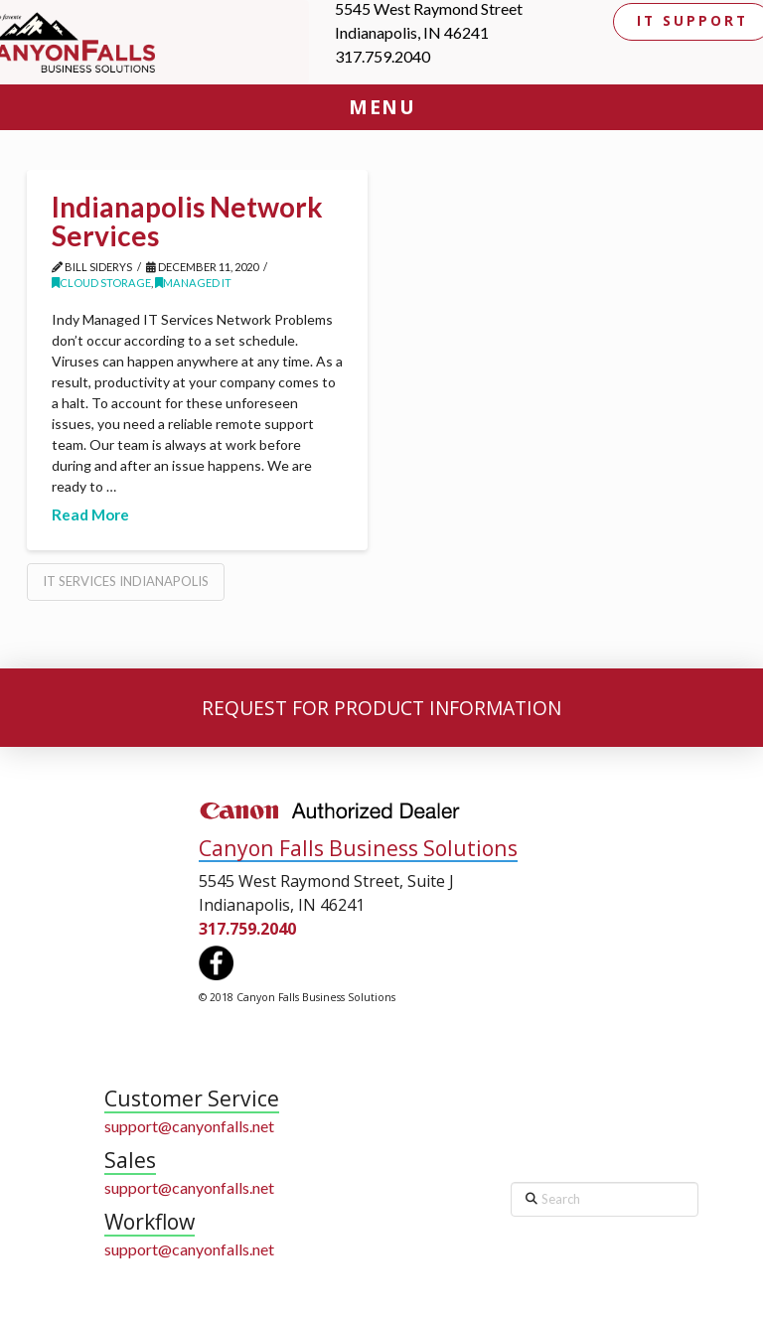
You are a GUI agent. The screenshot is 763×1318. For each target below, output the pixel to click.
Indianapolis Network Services (187, 221)
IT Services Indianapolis (126, 581)
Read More (90, 514)
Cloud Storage (101, 282)
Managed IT (193, 282)
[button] (381, 107)
